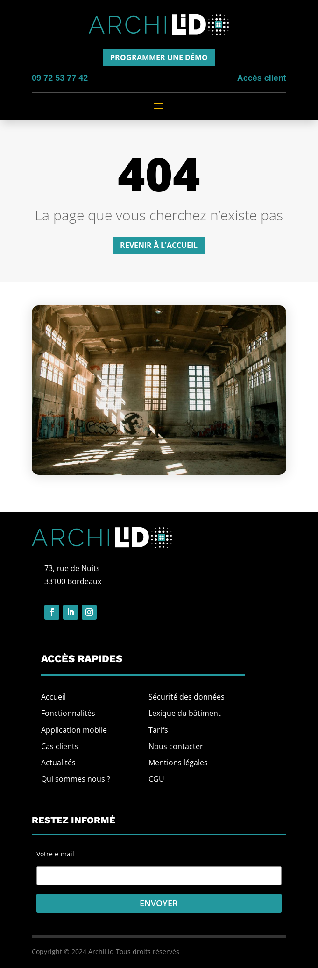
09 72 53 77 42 (60, 78)
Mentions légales (178, 762)
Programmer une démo (159, 57)
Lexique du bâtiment (184, 713)
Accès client (261, 78)
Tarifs (158, 730)
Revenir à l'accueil (159, 245)
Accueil (53, 697)
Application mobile (74, 730)
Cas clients (59, 746)
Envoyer (159, 903)
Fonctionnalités (68, 713)
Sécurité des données (186, 697)
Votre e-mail (159, 864)
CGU (156, 779)
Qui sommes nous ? (75, 779)
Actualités (58, 762)
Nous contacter (175, 746)
